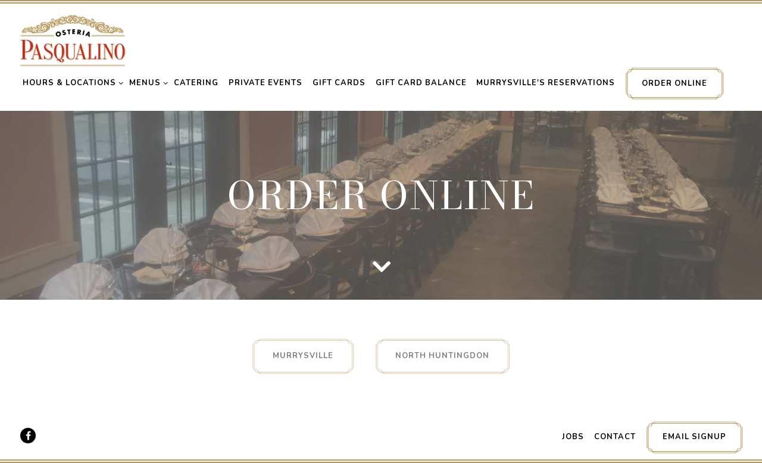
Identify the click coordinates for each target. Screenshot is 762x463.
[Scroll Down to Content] (381, 266)
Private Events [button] (265, 82)
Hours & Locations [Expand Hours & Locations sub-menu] (71, 82)
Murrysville (303, 355)
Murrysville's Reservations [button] (545, 82)
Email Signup (694, 436)
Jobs (573, 436)
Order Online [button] (674, 83)
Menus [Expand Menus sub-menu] (146, 82)
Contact (615, 436)
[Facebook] (28, 435)
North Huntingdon (442, 355)
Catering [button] (196, 82)
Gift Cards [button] (339, 82)
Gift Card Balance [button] (421, 82)
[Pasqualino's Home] (72, 40)
